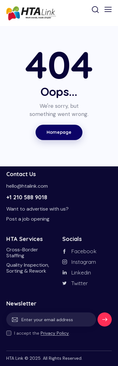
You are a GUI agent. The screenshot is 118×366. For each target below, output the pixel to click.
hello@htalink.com (27, 186)
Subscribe (104, 322)
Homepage (59, 132)
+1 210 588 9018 (26, 197)
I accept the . (42, 333)
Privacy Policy (55, 333)
